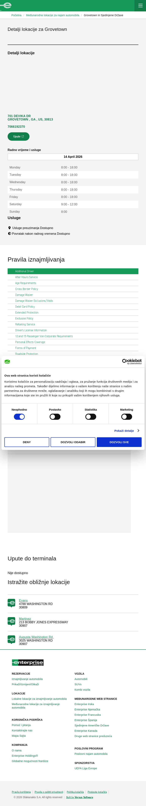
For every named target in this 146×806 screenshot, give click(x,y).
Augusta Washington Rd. (36, 637)
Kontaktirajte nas (24, 730)
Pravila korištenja (21, 792)
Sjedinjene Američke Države (94, 725)
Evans (23, 600)
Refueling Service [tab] (26, 324)
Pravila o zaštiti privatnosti (49, 792)
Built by (79, 797)
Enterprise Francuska (90, 714)
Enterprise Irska (86, 704)
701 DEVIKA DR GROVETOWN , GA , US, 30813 (30, 117)
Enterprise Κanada (88, 730)
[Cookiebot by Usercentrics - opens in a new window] (125, 362)
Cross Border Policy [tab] (28, 289)
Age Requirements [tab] (27, 283)
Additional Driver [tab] (26, 271)
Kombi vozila (84, 689)
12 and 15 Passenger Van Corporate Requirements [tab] (45, 336)
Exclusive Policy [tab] (25, 318)
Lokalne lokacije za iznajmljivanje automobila (41, 698)
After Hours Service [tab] (27, 277)
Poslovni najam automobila (93, 753)
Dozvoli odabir (73, 442)
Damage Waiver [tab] (25, 295)
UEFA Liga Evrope (88, 768)
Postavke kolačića (97, 792)
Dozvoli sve (119, 442)
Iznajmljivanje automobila (29, 679)
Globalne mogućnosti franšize (32, 761)
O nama (19, 750)
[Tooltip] (57, 228)
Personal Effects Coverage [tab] (31, 342)
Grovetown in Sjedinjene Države (103, 15)
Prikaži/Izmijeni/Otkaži (27, 684)
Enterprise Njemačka (89, 709)
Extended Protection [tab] (28, 312)
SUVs (80, 684)
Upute (19, 138)
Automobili (83, 679)
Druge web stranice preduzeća (95, 736)
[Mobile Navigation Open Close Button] (140, 5)
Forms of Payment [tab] (27, 348)
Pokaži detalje (124, 430)
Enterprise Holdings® (27, 755)
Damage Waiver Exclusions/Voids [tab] (35, 301)
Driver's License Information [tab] (32, 330)
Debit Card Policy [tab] (26, 307)
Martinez (25, 618)
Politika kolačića (75, 792)
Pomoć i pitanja (23, 725)
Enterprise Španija (88, 720)
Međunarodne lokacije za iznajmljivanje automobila (41, 706)
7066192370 (16, 126)
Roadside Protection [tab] (28, 354)
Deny (27, 442)
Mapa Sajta (21, 735)
